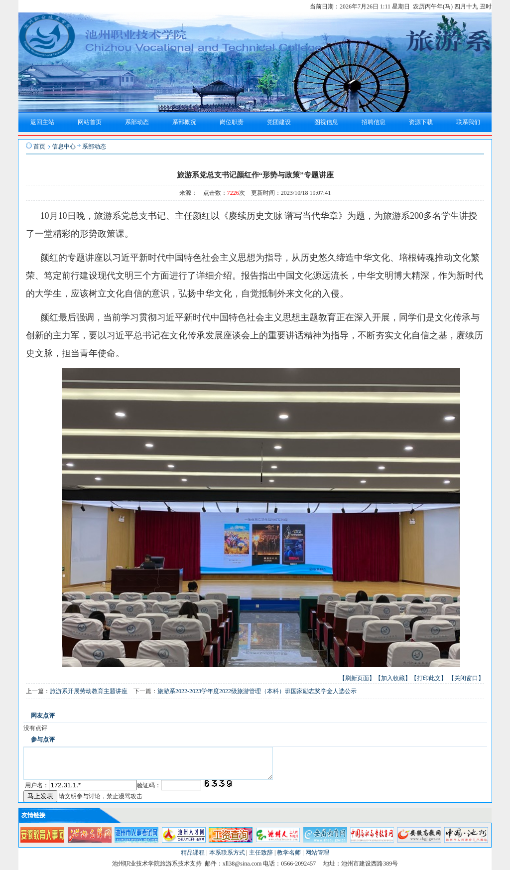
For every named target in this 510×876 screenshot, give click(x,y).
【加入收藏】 (393, 678)
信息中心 (64, 146)
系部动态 (94, 146)
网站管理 (317, 858)
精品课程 (193, 858)
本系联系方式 (227, 858)
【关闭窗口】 (466, 678)
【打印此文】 (429, 678)
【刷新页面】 (357, 678)
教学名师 (289, 858)
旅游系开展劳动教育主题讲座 (89, 691)
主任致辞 (261, 858)
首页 (39, 146)
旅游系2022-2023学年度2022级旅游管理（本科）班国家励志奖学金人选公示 (257, 691)
